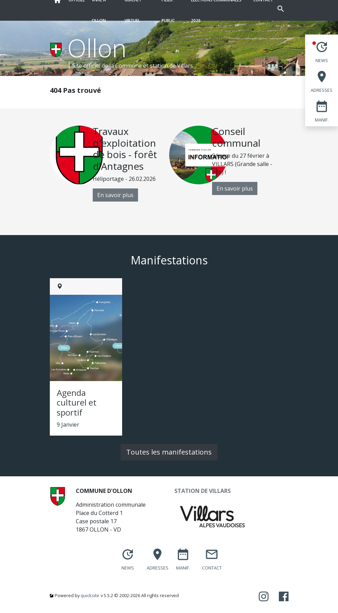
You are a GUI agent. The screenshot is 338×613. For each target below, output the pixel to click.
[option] (109, 164)
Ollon (97, 48)
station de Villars (171, 65)
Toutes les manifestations (169, 452)
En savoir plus (115, 195)
